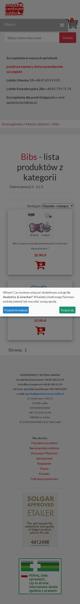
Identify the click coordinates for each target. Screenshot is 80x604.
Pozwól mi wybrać (16, 310)
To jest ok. (67, 310)
